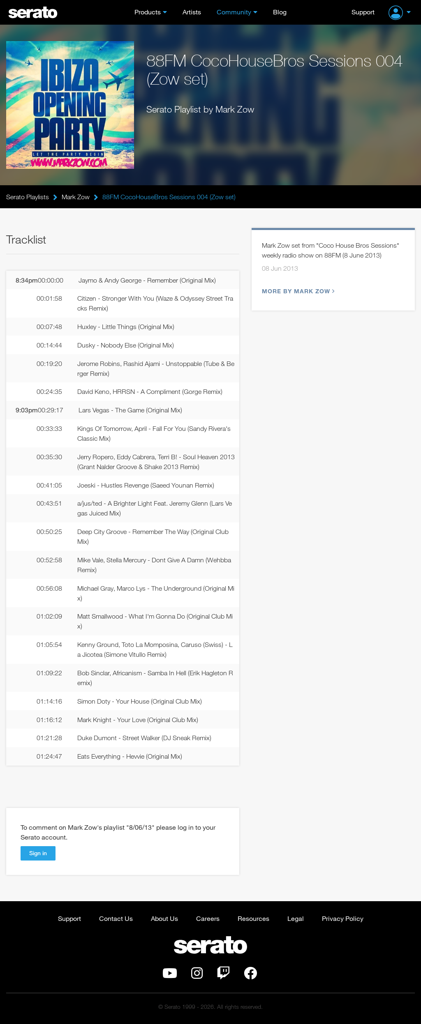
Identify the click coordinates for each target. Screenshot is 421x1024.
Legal (295, 918)
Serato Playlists (27, 196)
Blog (280, 12)
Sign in (38, 852)
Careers (208, 918)
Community (234, 12)
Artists (192, 12)
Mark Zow (76, 196)
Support (363, 12)
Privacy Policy (342, 918)
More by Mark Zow (297, 291)
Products (147, 12)
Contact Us (116, 918)
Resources (253, 918)
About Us (164, 918)
